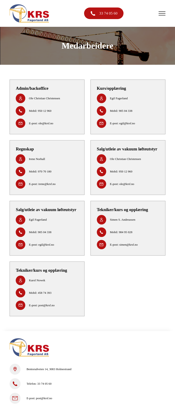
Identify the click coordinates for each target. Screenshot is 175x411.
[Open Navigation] (162, 13)
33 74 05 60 (108, 13)
